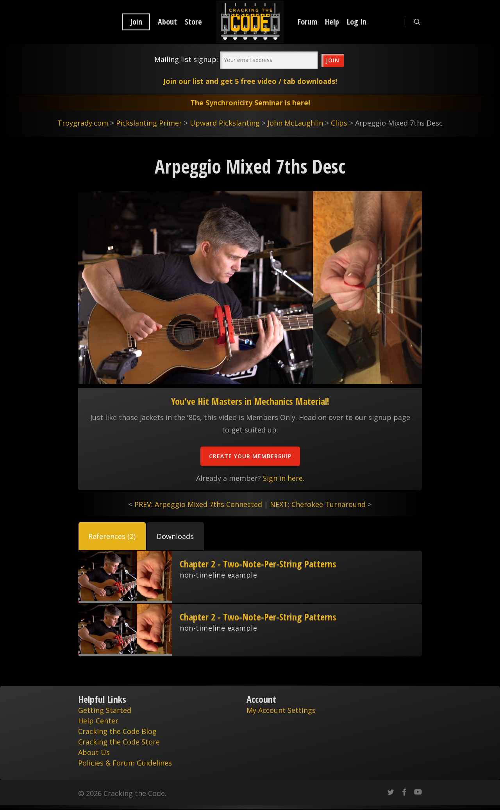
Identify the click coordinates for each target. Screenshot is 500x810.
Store (193, 22)
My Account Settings (281, 710)
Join (136, 22)
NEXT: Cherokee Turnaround (318, 504)
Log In (356, 22)
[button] (112, 536)
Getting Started (104, 710)
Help (332, 22)
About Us (94, 752)
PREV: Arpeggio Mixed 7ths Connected (198, 504)
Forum (307, 22)
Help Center (98, 720)
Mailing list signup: (186, 59)
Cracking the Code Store (119, 741)
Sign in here (283, 478)
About (167, 22)
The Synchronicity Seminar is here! (250, 102)
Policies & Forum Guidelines (125, 762)
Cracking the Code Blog (117, 731)
